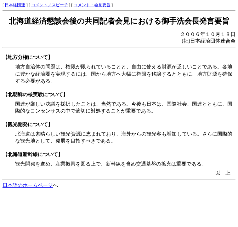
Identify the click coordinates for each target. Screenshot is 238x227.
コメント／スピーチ (49, 5)
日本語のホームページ (28, 185)
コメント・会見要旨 (92, 5)
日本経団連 (15, 5)
